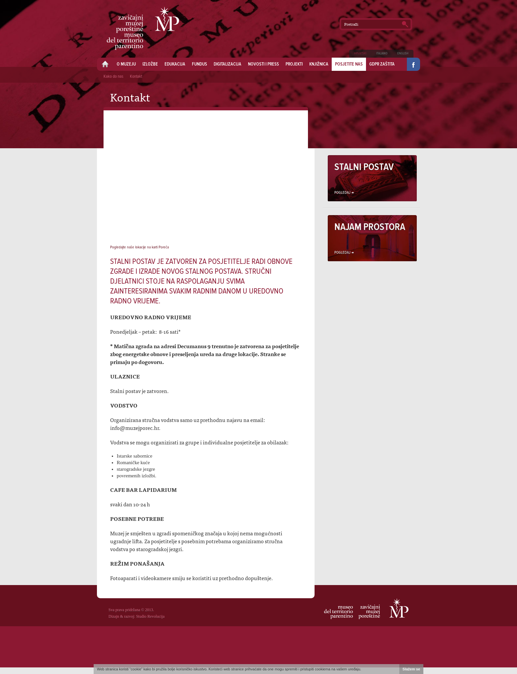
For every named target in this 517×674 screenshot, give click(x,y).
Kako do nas (113, 76)
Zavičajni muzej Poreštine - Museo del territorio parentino (143, 28)
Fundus (199, 64)
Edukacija (175, 64)
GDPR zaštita (382, 64)
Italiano (381, 53)
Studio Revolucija (150, 616)
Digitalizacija (227, 64)
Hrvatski (360, 53)
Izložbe (150, 64)
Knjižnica (318, 64)
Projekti (294, 64)
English (403, 53)
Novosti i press (263, 64)
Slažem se (411, 669)
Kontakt (136, 76)
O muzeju (126, 64)
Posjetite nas (349, 64)
